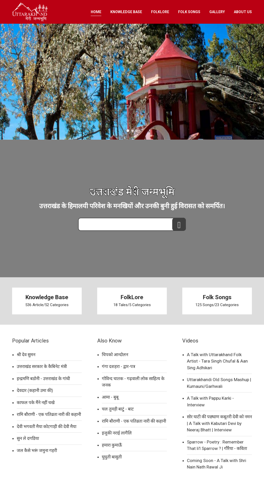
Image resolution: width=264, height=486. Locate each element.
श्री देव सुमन (26, 354)
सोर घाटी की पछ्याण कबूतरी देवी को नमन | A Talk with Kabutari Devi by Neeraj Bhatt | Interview (219, 423)
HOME (96, 12)
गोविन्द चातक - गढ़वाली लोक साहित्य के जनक (133, 382)
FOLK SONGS (189, 12)
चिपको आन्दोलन (115, 354)
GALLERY (217, 12)
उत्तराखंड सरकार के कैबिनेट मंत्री (42, 366)
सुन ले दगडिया (28, 438)
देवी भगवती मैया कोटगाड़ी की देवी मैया (46, 426)
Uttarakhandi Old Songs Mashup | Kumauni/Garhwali (219, 383)
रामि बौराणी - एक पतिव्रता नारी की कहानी (49, 414)
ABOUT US (243, 12)
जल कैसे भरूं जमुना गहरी (37, 450)
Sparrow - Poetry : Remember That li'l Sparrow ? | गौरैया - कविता (217, 445)
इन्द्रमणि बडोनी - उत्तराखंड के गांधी (43, 378)
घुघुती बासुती (112, 456)
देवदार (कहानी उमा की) (35, 390)
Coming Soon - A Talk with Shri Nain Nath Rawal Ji (216, 464)
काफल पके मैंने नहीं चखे (36, 402)
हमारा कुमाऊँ (112, 445)
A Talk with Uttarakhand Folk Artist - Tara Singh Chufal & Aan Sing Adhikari (217, 361)
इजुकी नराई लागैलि (117, 432)
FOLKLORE (160, 12)
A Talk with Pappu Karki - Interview (210, 401)
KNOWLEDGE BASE (126, 12)
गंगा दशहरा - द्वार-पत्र (118, 366)
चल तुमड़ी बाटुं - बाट (118, 409)
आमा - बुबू (110, 397)
